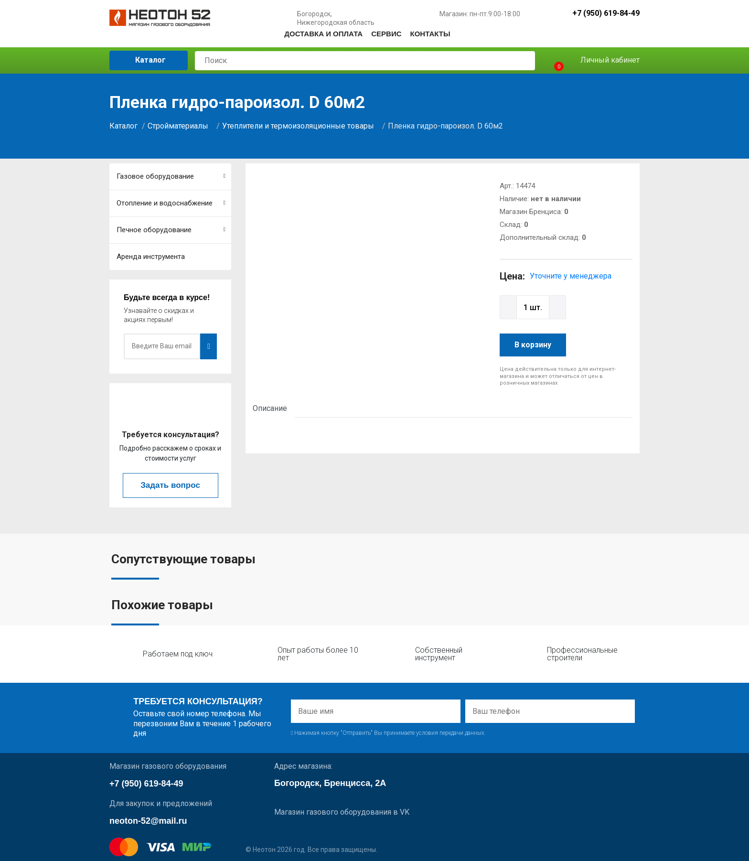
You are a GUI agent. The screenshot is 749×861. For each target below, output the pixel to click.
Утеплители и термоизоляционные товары (298, 125)
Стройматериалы (178, 125)
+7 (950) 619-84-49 (606, 14)
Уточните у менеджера (570, 276)
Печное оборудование (171, 230)
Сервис (386, 34)
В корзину (532, 344)
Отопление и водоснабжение (171, 203)
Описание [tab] (270, 408)
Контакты (430, 34)
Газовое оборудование (171, 176)
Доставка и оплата (323, 34)
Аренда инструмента (151, 256)
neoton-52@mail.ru (148, 821)
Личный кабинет (603, 60)
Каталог (143, 60)
